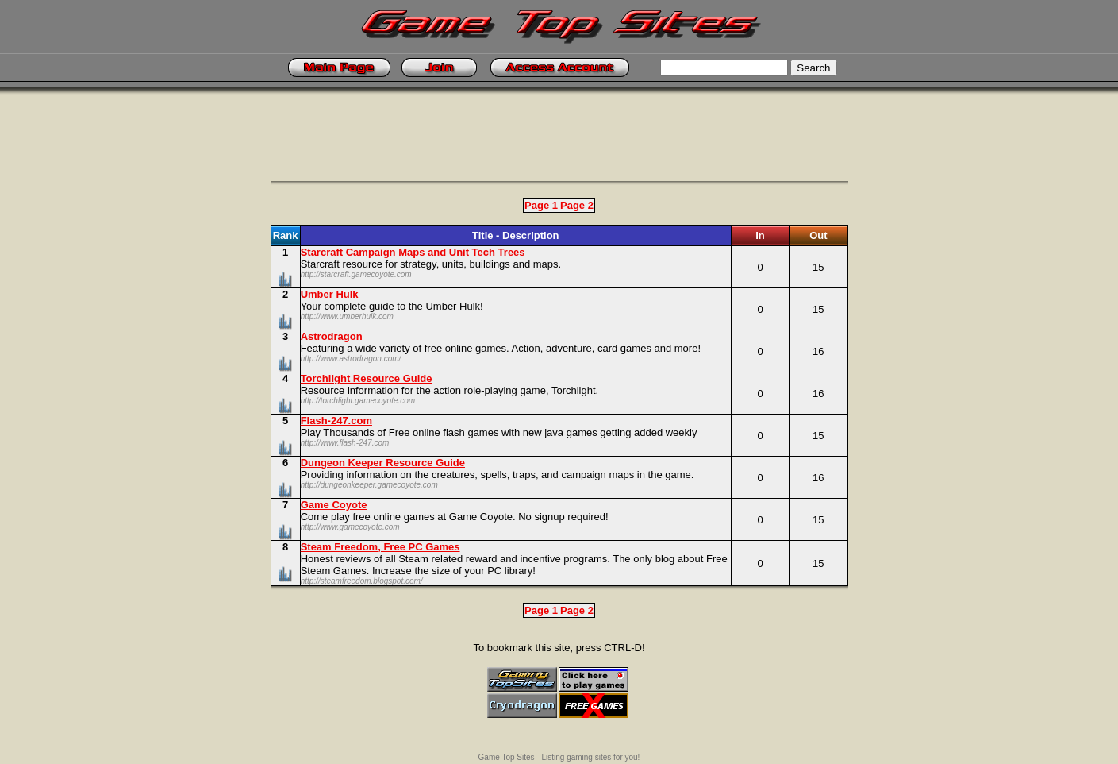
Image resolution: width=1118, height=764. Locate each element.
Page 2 (577, 205)
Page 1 (541, 205)
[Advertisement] (559, 145)
